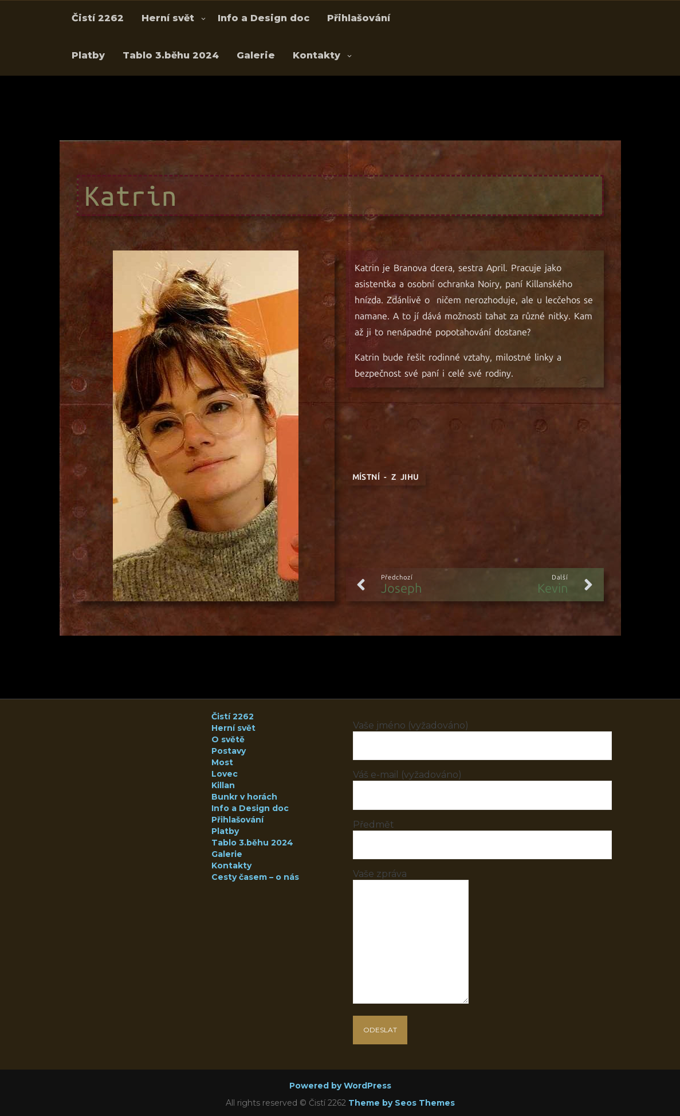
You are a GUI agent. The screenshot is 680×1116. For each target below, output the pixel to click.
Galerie (256, 55)
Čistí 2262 (98, 18)
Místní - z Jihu (385, 477)
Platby (88, 55)
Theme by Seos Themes (401, 1103)
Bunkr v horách (244, 797)
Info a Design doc (263, 18)
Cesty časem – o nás (255, 877)
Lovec (224, 774)
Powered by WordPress (340, 1085)
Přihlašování (358, 18)
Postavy (228, 751)
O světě (228, 739)
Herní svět (167, 18)
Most (222, 762)
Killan (223, 785)
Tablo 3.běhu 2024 (171, 55)
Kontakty (316, 55)
